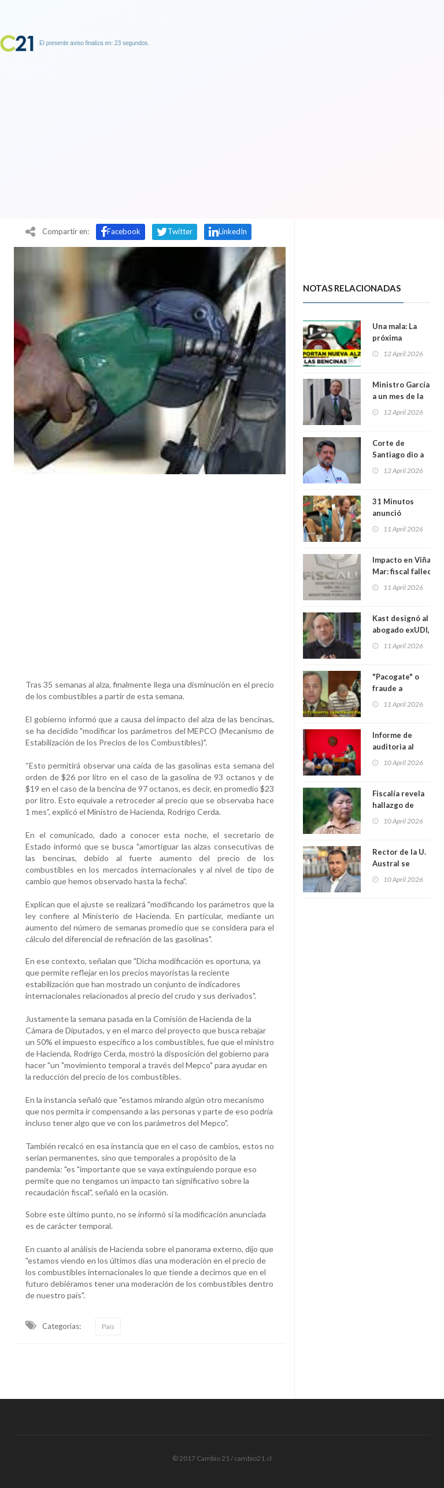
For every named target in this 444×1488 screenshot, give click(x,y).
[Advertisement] (150, 574)
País (108, 1326)
